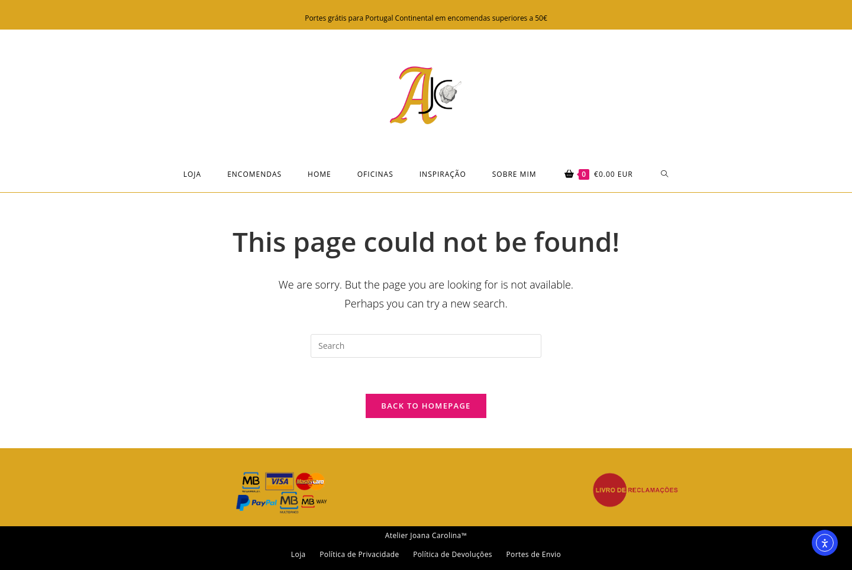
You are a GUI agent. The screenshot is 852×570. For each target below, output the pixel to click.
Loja (298, 554)
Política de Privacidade (359, 554)
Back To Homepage (425, 405)
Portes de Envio (533, 554)
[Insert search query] (426, 346)
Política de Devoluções (452, 554)
